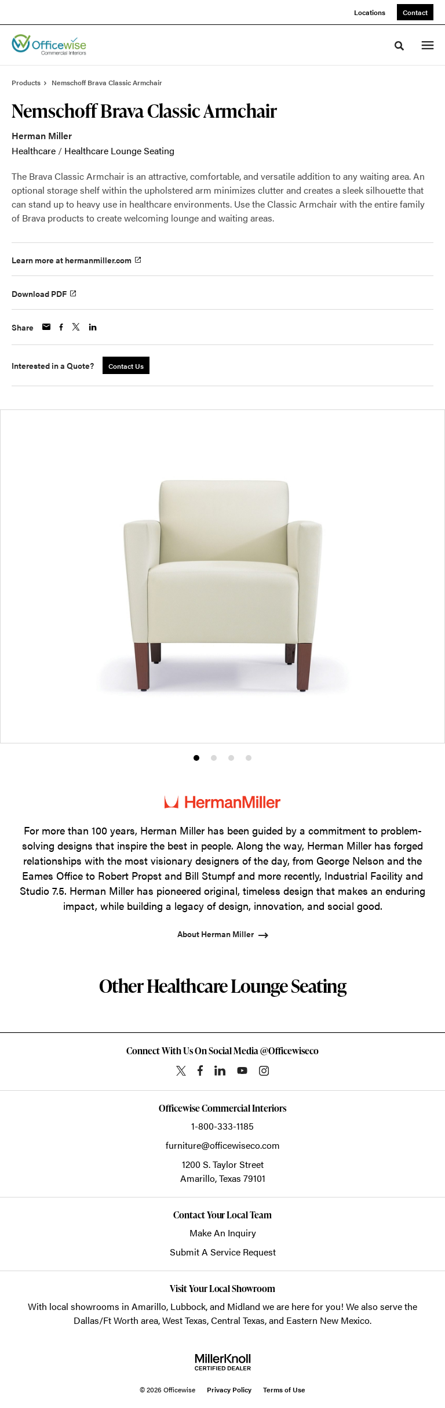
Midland (243, 1306)
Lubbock (188, 1306)
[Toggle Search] (399, 45)
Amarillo (149, 1306)
